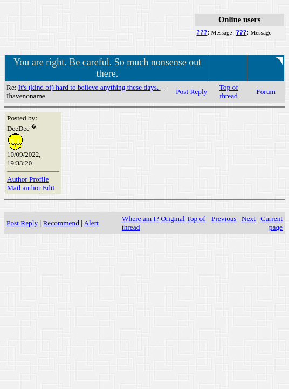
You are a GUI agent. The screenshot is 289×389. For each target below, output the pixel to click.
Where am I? (140, 218)
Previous (224, 218)
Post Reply (191, 92)
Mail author (24, 188)
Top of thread (228, 91)
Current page (271, 222)
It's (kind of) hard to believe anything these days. (89, 87)
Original (172, 218)
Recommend (61, 223)
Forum (266, 92)
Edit (48, 188)
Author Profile (28, 179)
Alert (91, 223)
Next (249, 218)
